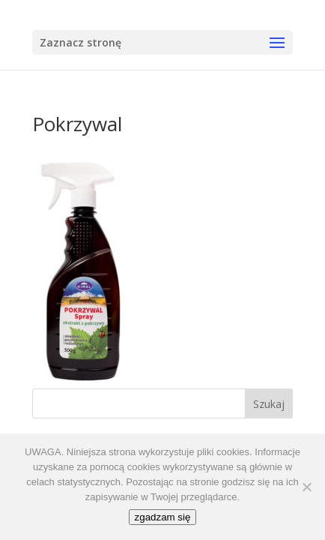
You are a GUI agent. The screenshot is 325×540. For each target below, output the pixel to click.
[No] (306, 486)
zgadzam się (163, 517)
